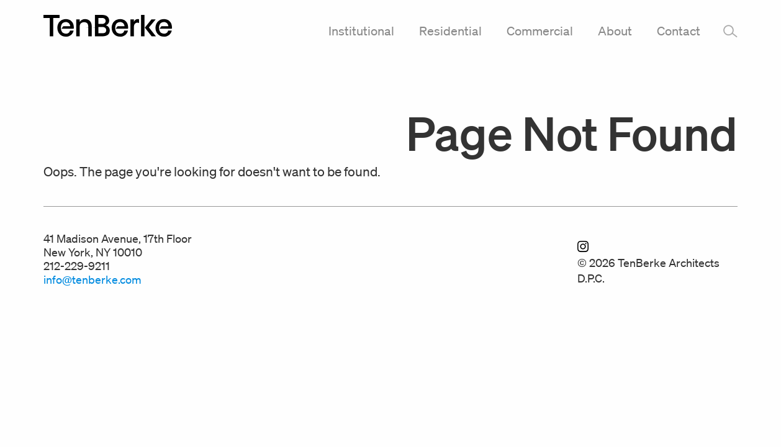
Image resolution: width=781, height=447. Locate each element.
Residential (450, 31)
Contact (678, 31)
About (615, 31)
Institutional (361, 31)
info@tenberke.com (92, 279)
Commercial (540, 31)
